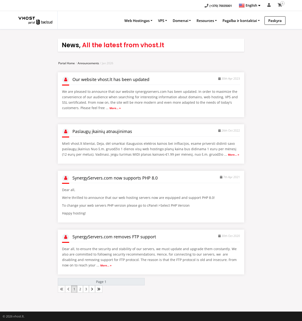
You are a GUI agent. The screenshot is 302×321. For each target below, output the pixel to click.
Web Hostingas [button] (137, 20)
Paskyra (275, 20)
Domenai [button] (180, 20)
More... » (115, 108)
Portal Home (66, 63)
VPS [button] (161, 20)
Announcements (88, 63)
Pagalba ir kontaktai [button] (239, 20)
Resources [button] (205, 20)
